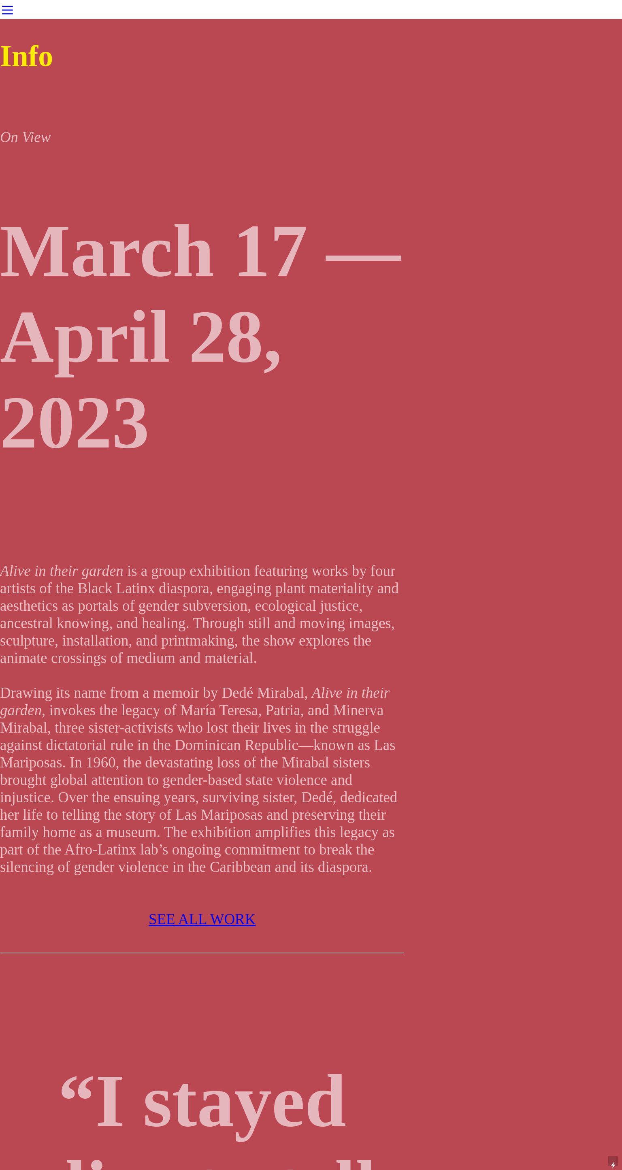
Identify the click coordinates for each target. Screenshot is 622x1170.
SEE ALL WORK (202, 919)
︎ (7, 10)
